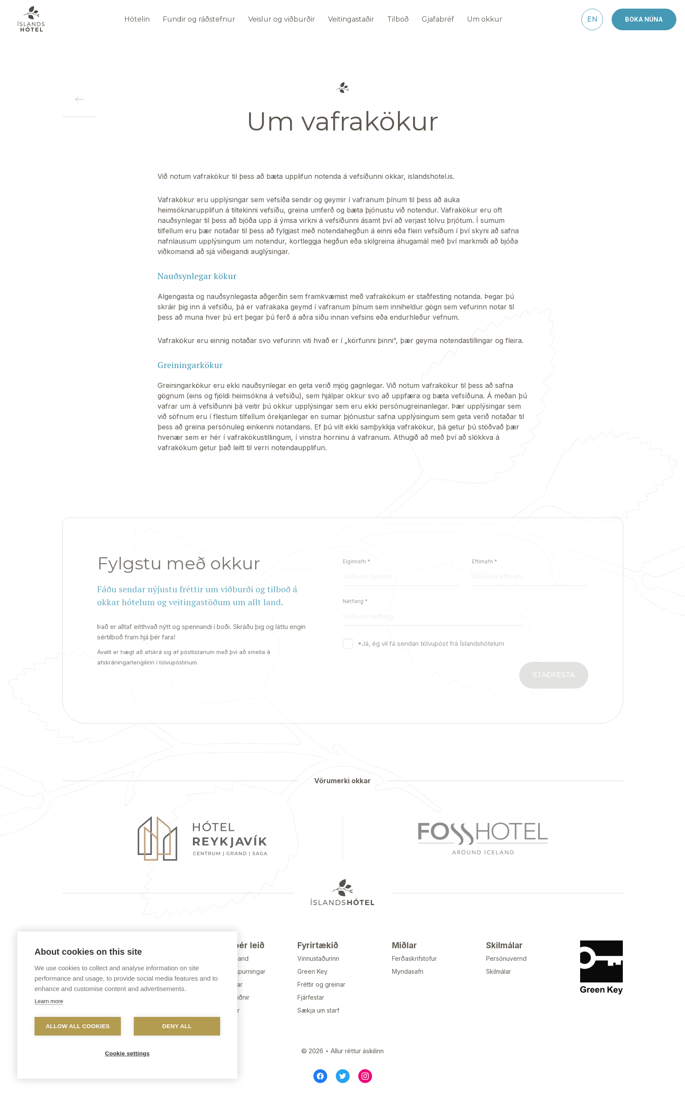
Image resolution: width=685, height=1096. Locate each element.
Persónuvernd (506, 958)
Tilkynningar (225, 984)
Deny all (177, 1026)
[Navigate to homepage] (31, 19)
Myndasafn (407, 971)
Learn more (49, 1001)
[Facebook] (320, 1076)
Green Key (312, 971)
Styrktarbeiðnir (228, 997)
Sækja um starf (318, 1010)
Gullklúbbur (224, 1010)
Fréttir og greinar (321, 984)
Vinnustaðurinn (318, 958)
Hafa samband (228, 958)
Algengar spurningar (236, 971)
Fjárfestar (310, 997)
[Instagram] (365, 1076)
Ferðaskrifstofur (414, 958)
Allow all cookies (78, 1026)
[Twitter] (343, 1076)
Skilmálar (498, 971)
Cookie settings (127, 1053)
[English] (592, 19)
